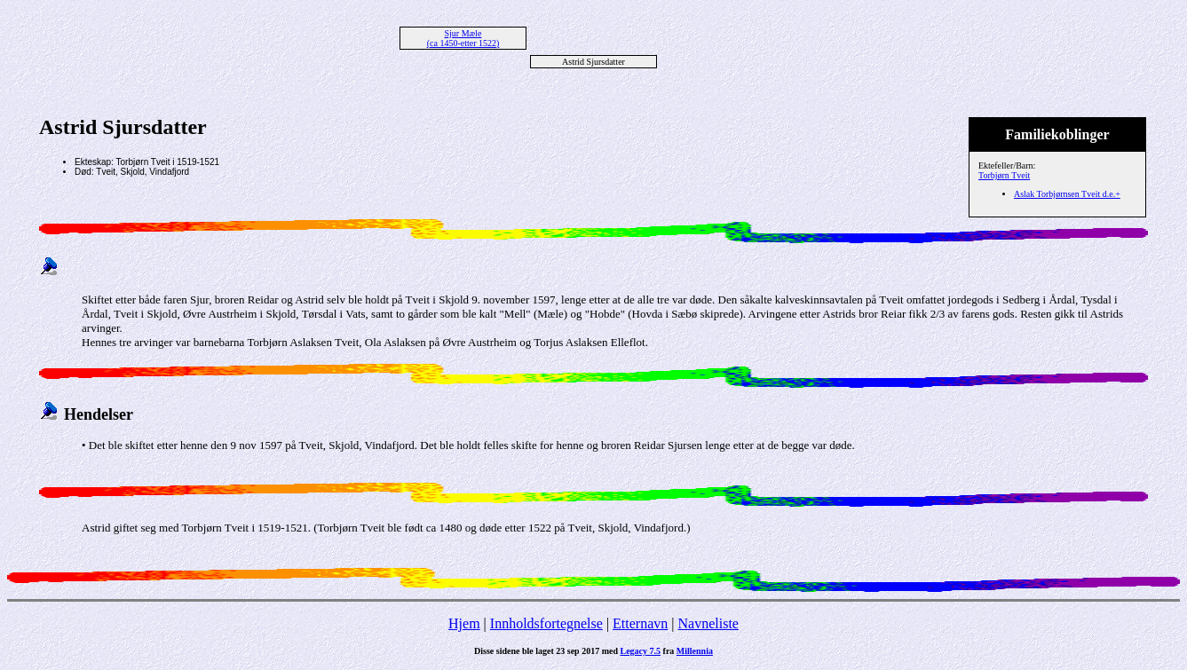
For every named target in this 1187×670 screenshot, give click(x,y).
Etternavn (640, 623)
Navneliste (708, 623)
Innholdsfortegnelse (546, 623)
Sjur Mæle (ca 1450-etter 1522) (463, 38)
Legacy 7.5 (641, 651)
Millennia (695, 651)
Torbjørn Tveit (1004, 175)
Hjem (464, 623)
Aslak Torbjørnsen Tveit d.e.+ (1067, 194)
